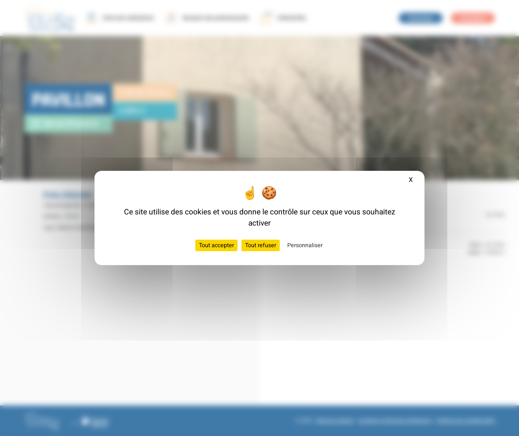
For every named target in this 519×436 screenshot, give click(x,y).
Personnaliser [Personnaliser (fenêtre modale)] (305, 245)
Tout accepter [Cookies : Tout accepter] (216, 245)
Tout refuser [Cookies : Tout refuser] (260, 245)
